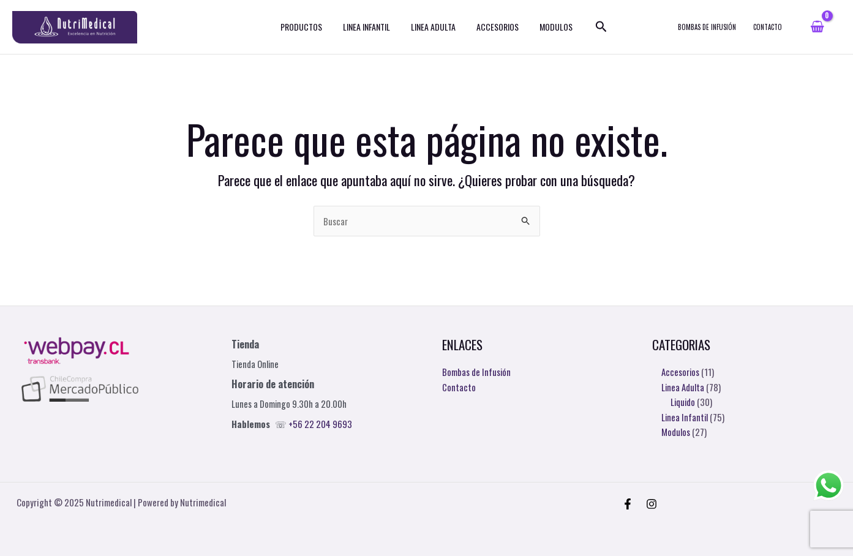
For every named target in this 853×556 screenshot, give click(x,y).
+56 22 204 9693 (320, 424)
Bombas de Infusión (476, 371)
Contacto (459, 386)
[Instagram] (651, 503)
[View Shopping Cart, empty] (817, 29)
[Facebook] (627, 503)
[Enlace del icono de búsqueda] (592, 29)
